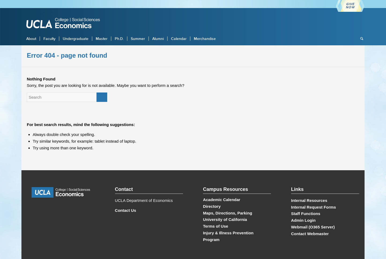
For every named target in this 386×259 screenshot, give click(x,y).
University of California (225, 219)
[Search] (360, 38)
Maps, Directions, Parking (227, 213)
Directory (212, 206)
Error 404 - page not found (67, 55)
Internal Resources (309, 200)
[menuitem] (31, 38)
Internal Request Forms (313, 207)
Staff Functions (305, 213)
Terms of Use (215, 226)
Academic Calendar (221, 199)
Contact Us (125, 210)
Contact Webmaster (310, 233)
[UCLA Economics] (66, 24)
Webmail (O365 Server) (313, 227)
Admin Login (303, 220)
